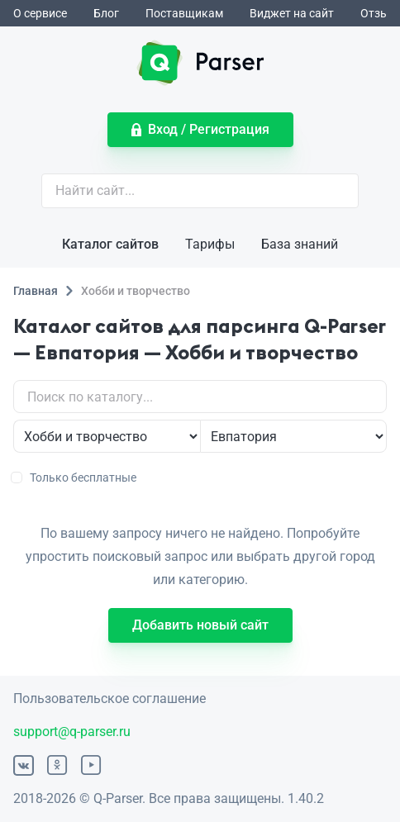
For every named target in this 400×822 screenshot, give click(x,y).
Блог (106, 13)
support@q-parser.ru (72, 731)
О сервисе (40, 13)
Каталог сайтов (110, 244)
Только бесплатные (74, 477)
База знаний (299, 244)
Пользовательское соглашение (109, 698)
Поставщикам (184, 13)
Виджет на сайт (292, 13)
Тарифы (210, 244)
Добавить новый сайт (200, 625)
